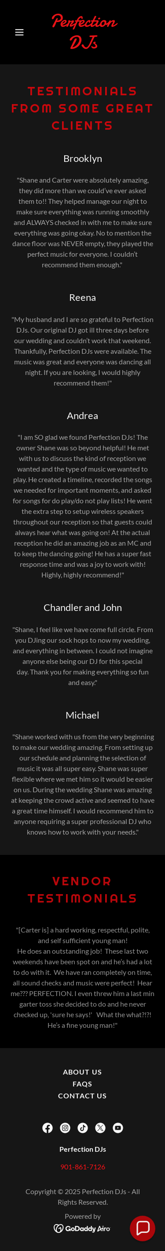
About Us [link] (82, 1071)
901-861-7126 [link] (82, 1166)
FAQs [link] (82, 1083)
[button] (21, 32)
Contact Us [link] (82, 1095)
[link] (82, 45)
